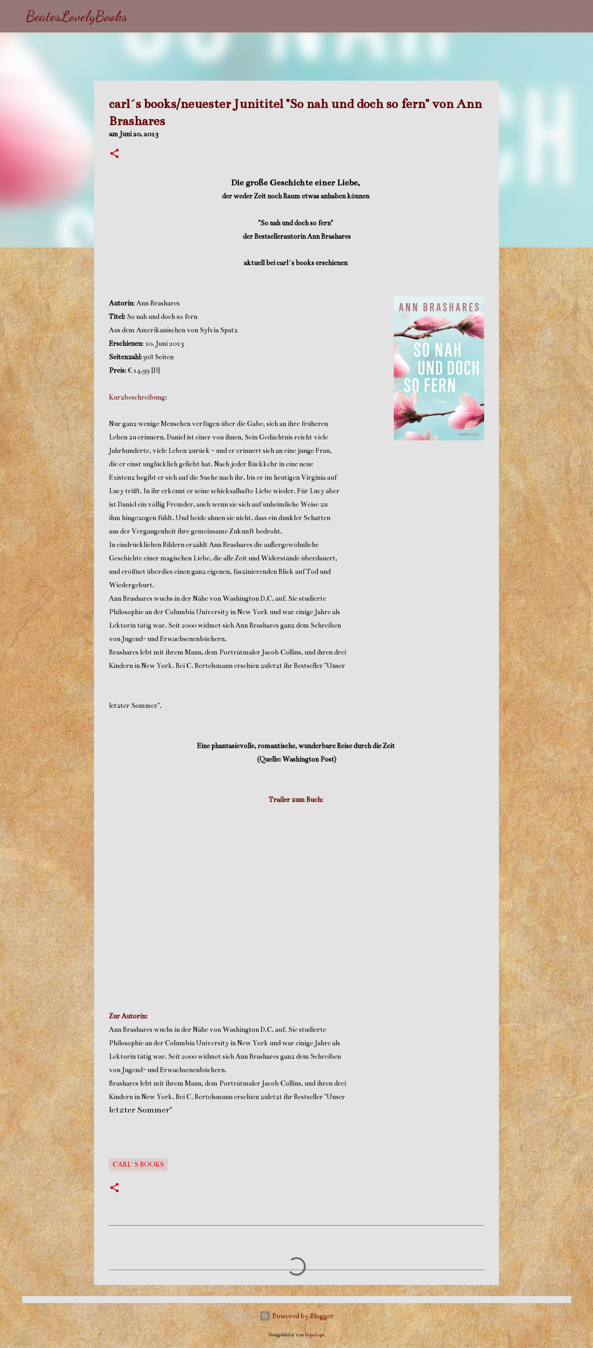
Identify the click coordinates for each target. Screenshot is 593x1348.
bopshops (315, 1335)
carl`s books (138, 1164)
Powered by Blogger (296, 1316)
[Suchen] (140, 16)
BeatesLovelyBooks (76, 16)
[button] (114, 154)
